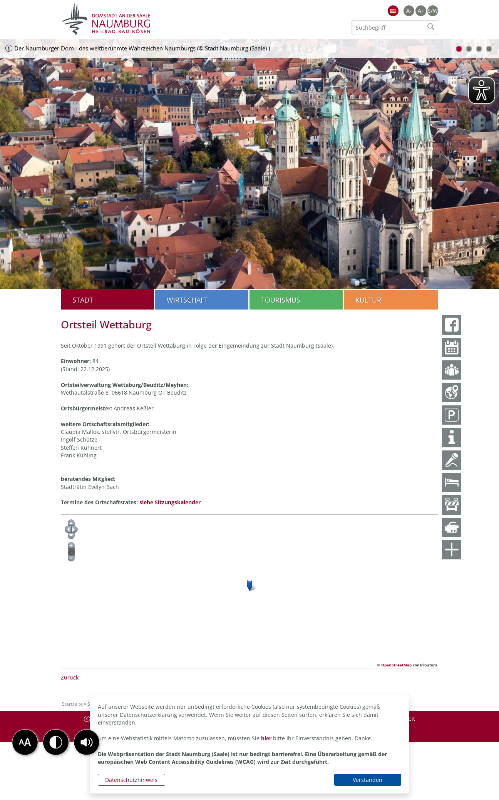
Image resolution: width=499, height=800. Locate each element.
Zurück (70, 677)
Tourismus (280, 300)
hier (266, 738)
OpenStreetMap (396, 665)
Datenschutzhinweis (131, 779)
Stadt (82, 300)
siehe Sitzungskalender (170, 502)
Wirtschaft (187, 300)
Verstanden (367, 779)
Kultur (368, 300)
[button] (86, 742)
